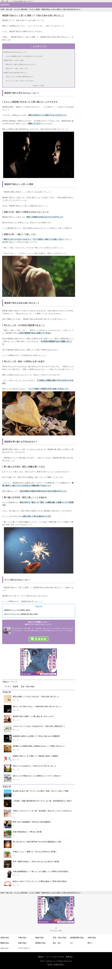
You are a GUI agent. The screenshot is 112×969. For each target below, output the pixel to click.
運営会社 (69, 956)
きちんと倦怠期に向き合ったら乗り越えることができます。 (25, 56)
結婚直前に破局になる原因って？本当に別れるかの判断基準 (36, 736)
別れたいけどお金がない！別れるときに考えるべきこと (34, 766)
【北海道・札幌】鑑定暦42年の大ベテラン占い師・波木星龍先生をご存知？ (42, 801)
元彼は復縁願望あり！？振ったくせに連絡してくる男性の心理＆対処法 (40, 871)
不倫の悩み (22, 937)
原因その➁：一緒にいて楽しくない (17, 68)
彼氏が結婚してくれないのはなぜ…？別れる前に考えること (36, 696)
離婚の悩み (5, 943)
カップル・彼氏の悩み (21, 9)
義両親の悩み (40, 943)
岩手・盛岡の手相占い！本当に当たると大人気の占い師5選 (36, 861)
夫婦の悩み (92, 937)
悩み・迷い (9, 9)
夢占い (90, 943)
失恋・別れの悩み (28, 686)
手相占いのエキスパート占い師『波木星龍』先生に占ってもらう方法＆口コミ (42, 812)
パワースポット (24, 948)
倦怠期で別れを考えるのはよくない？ (16, 52)
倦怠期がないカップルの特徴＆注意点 (17, 610)
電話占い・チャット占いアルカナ (51, 956)
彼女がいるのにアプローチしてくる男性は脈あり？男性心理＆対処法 (40, 881)
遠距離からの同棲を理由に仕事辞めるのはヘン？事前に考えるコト (39, 746)
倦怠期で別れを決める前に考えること (16, 73)
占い (72, 943)
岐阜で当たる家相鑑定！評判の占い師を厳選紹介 (32, 822)
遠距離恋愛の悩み (77, 937)
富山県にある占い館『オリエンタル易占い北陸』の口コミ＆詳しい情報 (40, 791)
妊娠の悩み (22, 943)
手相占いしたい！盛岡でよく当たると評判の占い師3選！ (35, 851)
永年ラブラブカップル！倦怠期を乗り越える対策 (21, 614)
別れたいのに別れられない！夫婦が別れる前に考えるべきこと (37, 706)
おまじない (5, 948)
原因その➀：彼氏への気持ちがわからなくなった (21, 64)
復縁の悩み (39, 937)
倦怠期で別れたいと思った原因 (13, 60)
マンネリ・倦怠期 (34, 9)
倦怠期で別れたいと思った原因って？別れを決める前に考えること (61, 9)
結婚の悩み (5, 937)
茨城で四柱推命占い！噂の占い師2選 (27, 832)
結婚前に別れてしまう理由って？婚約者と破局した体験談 (35, 756)
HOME (2, 9)
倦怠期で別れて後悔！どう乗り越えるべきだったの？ (33, 716)
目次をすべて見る (38, 85)
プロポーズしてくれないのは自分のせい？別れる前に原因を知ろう (39, 726)
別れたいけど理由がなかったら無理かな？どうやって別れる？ (37, 776)
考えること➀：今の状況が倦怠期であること (20, 77)
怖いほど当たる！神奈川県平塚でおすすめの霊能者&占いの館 (37, 841)
